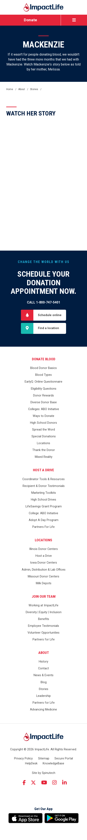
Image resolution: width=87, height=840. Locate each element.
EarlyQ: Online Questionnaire (43, 381)
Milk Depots (43, 583)
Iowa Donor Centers (43, 562)
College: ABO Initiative (43, 513)
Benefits (43, 619)
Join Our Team (44, 596)
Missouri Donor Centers (43, 576)
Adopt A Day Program (43, 520)
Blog (44, 682)
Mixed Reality (43, 457)
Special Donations (43, 436)
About (43, 653)
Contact (43, 668)
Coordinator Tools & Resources (43, 479)
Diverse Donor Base (43, 402)
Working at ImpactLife (43, 605)
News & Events (43, 675)
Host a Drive (43, 470)
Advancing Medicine (43, 709)
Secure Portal (63, 758)
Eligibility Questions (43, 388)
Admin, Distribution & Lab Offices (43, 569)
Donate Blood (43, 359)
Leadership (43, 696)
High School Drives (43, 499)
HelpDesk (31, 763)
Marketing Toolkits (43, 493)
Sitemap (43, 758)
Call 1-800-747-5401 (43, 302)
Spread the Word (43, 429)
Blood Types (43, 375)
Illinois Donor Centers (43, 549)
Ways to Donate (43, 416)
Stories (43, 689)
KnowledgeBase (53, 763)
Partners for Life (44, 639)
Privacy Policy (23, 758)
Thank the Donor (43, 450)
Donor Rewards (43, 395)
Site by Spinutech (43, 773)
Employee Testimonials (43, 626)
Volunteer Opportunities (43, 632)
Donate (30, 20)
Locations (43, 443)
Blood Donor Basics (43, 368)
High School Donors (43, 423)
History (43, 661)
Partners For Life (43, 527)
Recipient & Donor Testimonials (44, 486)
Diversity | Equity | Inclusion (44, 612)
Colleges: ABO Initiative (43, 409)
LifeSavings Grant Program (43, 506)
